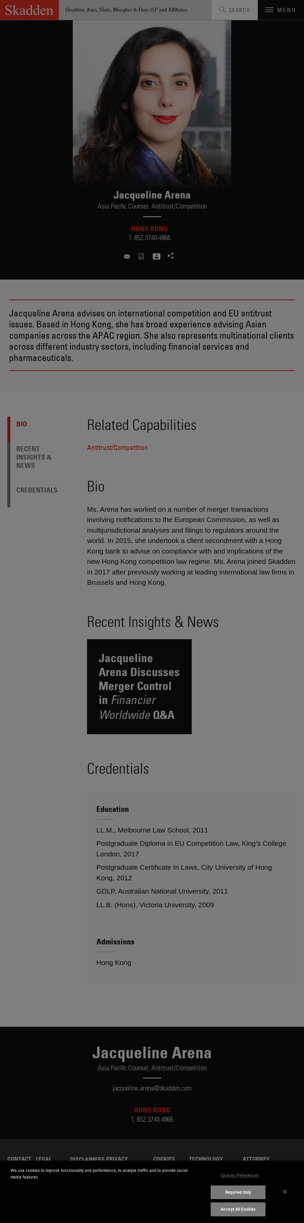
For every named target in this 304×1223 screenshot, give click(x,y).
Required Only (238, 1192)
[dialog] (152, 1192)
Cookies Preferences (240, 1175)
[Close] (285, 1192)
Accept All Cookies (238, 1209)
